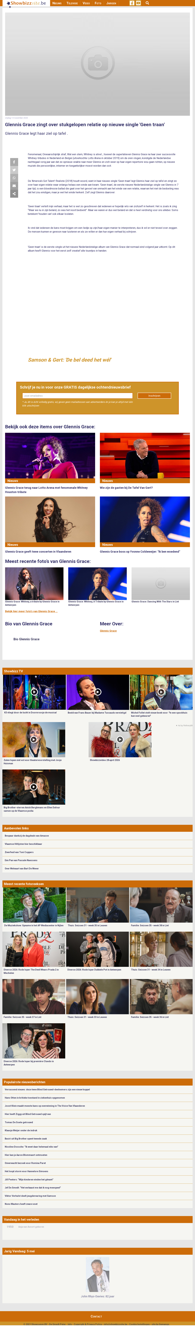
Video (86, 3)
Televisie (72, 3)
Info (70, 1324)
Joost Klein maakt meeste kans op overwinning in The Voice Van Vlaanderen (45, 1106)
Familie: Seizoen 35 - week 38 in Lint (150, 925)
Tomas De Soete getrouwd (19, 1122)
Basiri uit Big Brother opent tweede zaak (26, 1138)
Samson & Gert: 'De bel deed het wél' (69, 360)
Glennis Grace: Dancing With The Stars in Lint (155, 601)
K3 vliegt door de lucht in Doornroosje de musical (30, 712)
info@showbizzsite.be (115, 1324)
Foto (98, 3)
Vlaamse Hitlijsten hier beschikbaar (23, 844)
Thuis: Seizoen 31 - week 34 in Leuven (151, 969)
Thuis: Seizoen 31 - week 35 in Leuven (87, 925)
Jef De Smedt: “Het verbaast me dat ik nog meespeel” (33, 1187)
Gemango (164, 1324)
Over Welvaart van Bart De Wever (22, 868)
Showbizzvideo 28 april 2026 (105, 760)
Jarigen (111, 3)
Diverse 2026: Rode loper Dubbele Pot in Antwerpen (94, 969)
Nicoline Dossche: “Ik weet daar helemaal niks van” (31, 1146)
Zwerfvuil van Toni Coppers (19, 852)
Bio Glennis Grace (26, 639)
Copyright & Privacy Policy (88, 1324)
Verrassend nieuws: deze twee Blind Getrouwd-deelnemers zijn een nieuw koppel (47, 1089)
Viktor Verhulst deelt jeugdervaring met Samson (30, 1196)
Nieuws (57, 3)
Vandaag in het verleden (21, 1219)
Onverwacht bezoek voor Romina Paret (25, 1163)
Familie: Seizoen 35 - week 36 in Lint (150, 1017)
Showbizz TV (13, 671)
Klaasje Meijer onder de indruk (21, 1130)
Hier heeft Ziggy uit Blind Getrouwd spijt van (28, 1114)
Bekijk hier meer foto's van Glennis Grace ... (31, 611)
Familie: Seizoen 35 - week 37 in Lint (22, 1017)
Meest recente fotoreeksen (24, 884)
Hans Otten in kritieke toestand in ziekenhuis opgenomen (35, 1098)
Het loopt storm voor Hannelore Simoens (26, 1171)
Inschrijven (154, 395)
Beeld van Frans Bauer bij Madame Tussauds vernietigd (97, 712)
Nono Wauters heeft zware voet (21, 1204)
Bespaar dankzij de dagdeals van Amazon (27, 835)
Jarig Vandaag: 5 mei (19, 1251)
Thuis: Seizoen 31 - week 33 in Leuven (87, 1017)
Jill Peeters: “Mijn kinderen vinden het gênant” (29, 1179)
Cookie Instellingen (139, 1324)
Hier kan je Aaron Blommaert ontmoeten (26, 1155)
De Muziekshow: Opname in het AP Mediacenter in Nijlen (33, 925)
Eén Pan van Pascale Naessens (21, 860)
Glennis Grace (108, 630)
